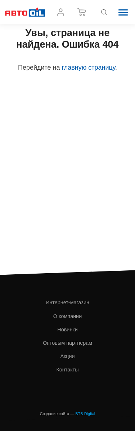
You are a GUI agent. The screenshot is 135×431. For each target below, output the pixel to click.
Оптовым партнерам (67, 343)
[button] (123, 11)
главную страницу (88, 67)
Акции (67, 356)
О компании (67, 316)
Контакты (67, 370)
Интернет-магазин (67, 302)
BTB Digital (85, 414)
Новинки (67, 329)
